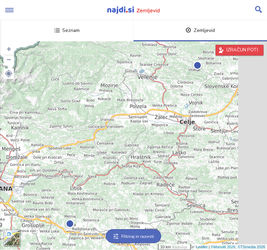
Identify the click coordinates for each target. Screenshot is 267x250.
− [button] (9, 60)
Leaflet (202, 247)
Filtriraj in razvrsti (133, 236)
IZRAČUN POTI (242, 50)
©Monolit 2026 (223, 247)
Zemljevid (200, 30)
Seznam (67, 30)
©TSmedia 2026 (251, 247)
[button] (8, 73)
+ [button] (9, 50)
